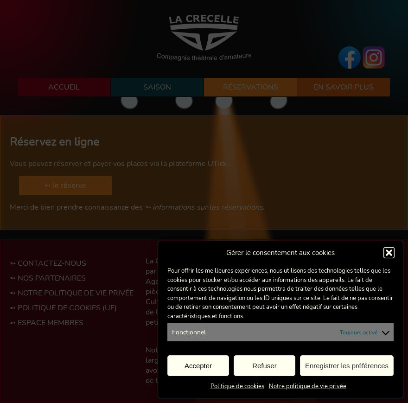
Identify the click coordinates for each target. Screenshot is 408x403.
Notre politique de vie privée (307, 386)
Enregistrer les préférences (347, 366)
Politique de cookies (237, 386)
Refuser (264, 366)
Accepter (198, 366)
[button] (389, 252)
